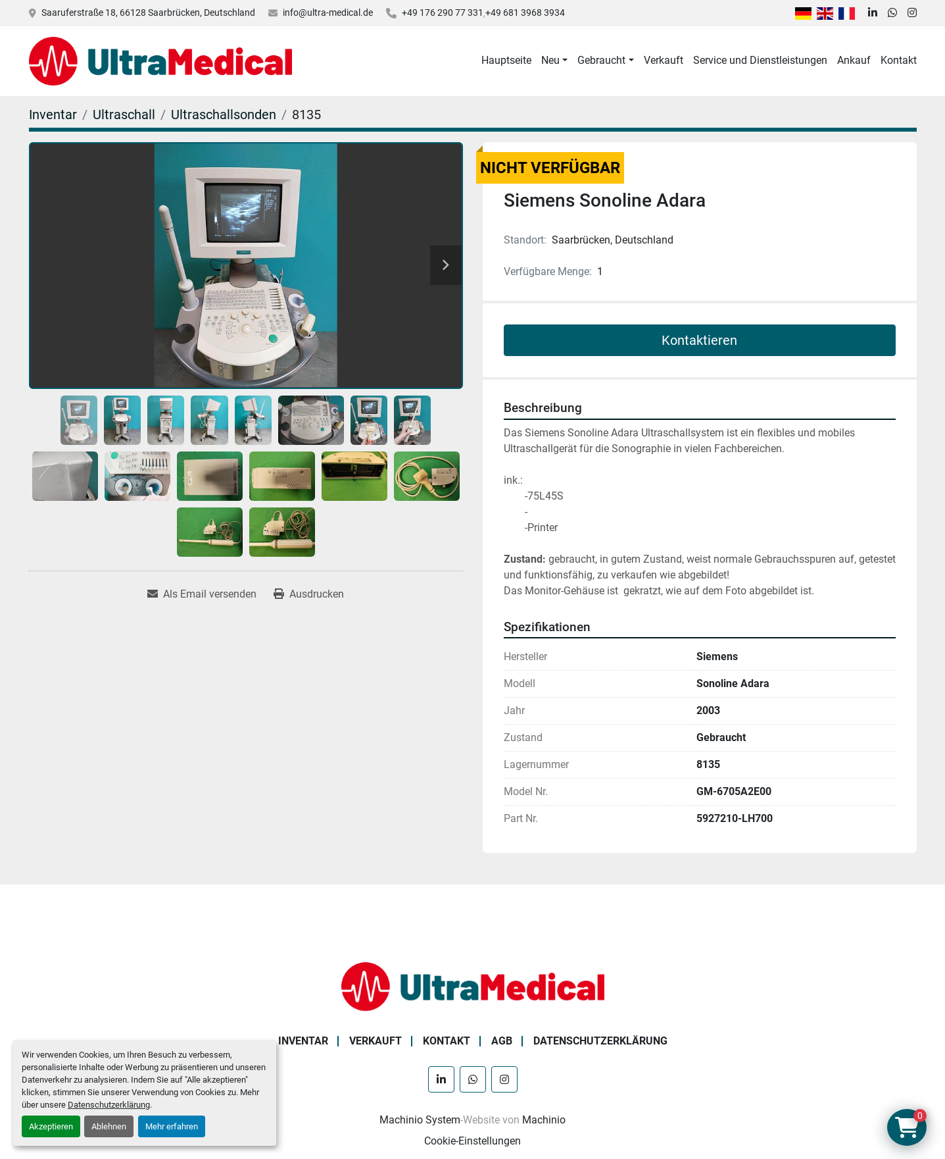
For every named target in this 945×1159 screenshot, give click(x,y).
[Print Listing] (308, 594)
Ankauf (854, 60)
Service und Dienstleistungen (760, 60)
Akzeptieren (51, 1126)
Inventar (303, 1041)
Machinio (544, 1120)
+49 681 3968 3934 (525, 12)
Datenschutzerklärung (109, 1105)
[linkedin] (872, 13)
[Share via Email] (202, 594)
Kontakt (899, 60)
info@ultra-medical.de (328, 12)
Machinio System (419, 1120)
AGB (501, 1041)
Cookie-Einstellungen (472, 1141)
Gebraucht (601, 60)
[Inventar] (53, 114)
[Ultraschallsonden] (223, 114)
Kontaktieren (699, 340)
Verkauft (663, 60)
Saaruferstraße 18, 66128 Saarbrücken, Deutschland (148, 12)
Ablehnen (108, 1126)
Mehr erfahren (171, 1126)
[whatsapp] (892, 13)
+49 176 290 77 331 (442, 12)
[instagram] (912, 13)
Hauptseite (506, 60)
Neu (550, 60)
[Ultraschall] (124, 114)
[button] (554, 60)
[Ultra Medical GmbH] (472, 985)
